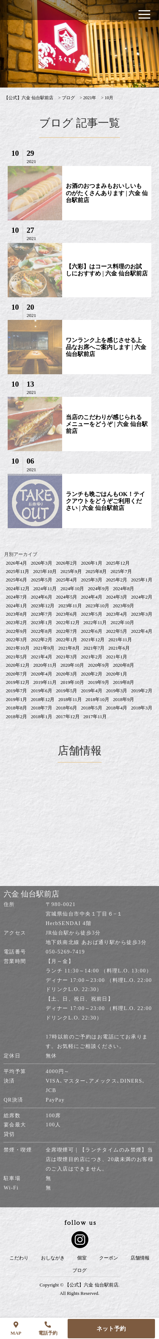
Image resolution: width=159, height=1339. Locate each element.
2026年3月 (41, 563)
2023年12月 (42, 605)
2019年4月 (91, 690)
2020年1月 (117, 674)
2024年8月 (124, 588)
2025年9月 (71, 571)
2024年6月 (41, 597)
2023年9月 (124, 605)
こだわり (19, 1258)
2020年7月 (16, 674)
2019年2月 (141, 690)
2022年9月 (16, 631)
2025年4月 (66, 580)
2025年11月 (18, 571)
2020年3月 (66, 674)
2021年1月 (117, 656)
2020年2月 (91, 674)
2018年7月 (41, 708)
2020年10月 (72, 665)
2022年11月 (95, 622)
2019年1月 (16, 699)
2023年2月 (16, 622)
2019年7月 (16, 690)
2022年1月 (66, 639)
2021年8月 (69, 648)
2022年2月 (41, 639)
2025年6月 (16, 580)
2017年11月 (95, 716)
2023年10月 (97, 605)
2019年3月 (117, 690)
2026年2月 (66, 563)
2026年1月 (91, 563)
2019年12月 (18, 682)
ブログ (79, 1270)
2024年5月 (66, 597)
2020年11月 (45, 665)
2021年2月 (91, 656)
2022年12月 (68, 622)
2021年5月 (16, 656)
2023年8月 (16, 614)
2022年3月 (16, 639)
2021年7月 (94, 648)
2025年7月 (121, 571)
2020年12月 (18, 665)
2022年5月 (117, 631)
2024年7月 (16, 597)
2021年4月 (41, 656)
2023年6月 (66, 614)
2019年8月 (124, 682)
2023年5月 (91, 614)
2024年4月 (91, 597)
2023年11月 (70, 605)
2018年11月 (70, 699)
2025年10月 (45, 571)
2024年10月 (72, 588)
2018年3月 (141, 708)
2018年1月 (41, 716)
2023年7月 (41, 614)
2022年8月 (41, 631)
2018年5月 (91, 708)
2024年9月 (98, 588)
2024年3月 (117, 597)
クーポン (108, 1258)
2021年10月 (18, 648)
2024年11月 (45, 588)
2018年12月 (42, 699)
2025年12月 (118, 563)
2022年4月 (141, 631)
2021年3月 (66, 656)
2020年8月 (124, 665)
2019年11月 (45, 682)
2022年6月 (91, 631)
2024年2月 (141, 597)
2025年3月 (91, 580)
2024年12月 (18, 588)
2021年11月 (120, 639)
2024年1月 (16, 605)
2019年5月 (66, 690)
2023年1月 (41, 622)
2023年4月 (117, 614)
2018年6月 (66, 708)
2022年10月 (122, 622)
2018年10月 (97, 699)
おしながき (53, 1258)
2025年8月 (96, 571)
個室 (82, 1258)
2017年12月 (68, 716)
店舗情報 (139, 1258)
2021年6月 (119, 648)
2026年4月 (16, 563)
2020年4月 (41, 674)
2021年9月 (44, 648)
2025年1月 (141, 580)
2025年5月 (41, 580)
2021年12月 (93, 639)
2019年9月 (98, 682)
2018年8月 (16, 708)
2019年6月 (41, 690)
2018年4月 (117, 708)
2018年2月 (16, 716)
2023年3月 (141, 614)
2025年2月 (117, 580)
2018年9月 (124, 699)
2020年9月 (98, 665)
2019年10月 (72, 682)
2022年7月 (66, 631)
